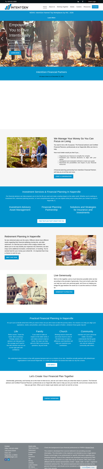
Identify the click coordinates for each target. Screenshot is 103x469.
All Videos (31, 467)
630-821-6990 (11, 1)
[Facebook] (82, 1)
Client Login (92, 1)
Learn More (51, 18)
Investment (32, 452)
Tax (29, 458)
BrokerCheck (90, 447)
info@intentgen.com (11, 457)
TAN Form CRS (33, 448)
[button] (45, 6)
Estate (30, 454)
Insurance (31, 456)
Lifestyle (31, 463)
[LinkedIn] (78, 1)
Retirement (32, 450)
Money (30, 461)
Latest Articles (32, 465)
